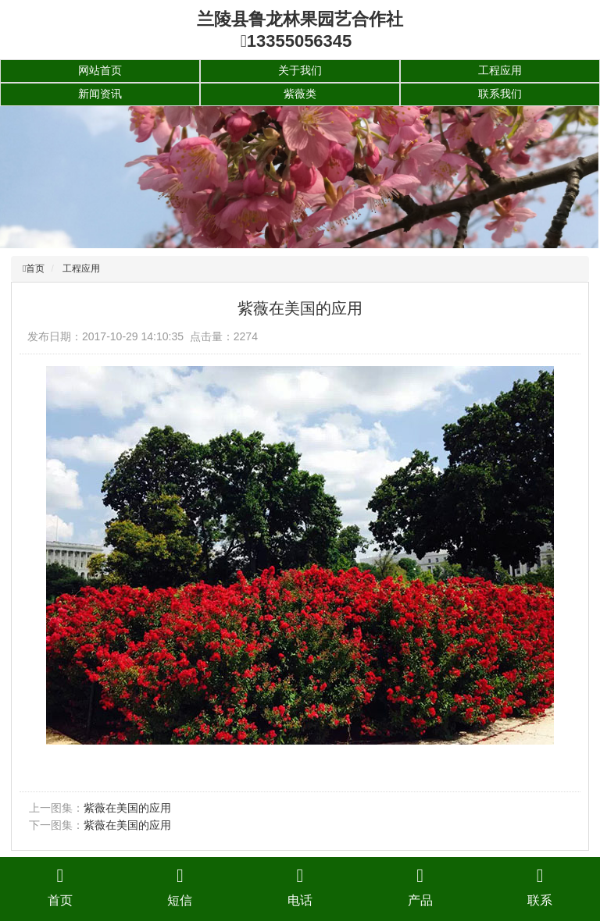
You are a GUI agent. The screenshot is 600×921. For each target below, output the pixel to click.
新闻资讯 (100, 93)
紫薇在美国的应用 (127, 808)
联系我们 (500, 93)
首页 (35, 268)
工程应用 (500, 70)
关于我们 (300, 70)
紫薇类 (300, 93)
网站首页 (100, 70)
